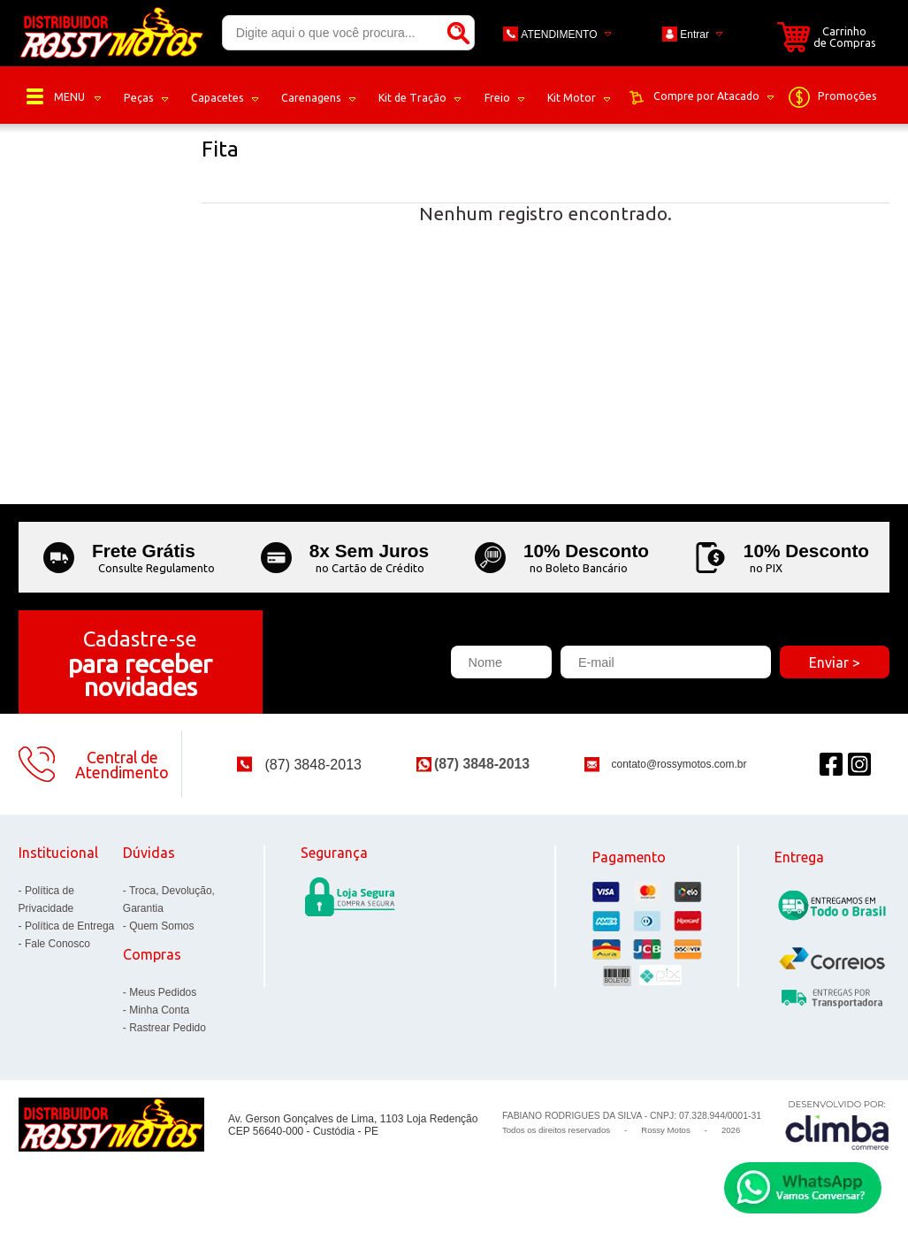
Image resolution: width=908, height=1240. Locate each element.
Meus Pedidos (162, 992)
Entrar (694, 34)
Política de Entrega (69, 926)
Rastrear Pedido (167, 1028)
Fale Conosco (57, 944)
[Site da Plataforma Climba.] (837, 1124)
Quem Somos (161, 926)
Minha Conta (159, 1010)
